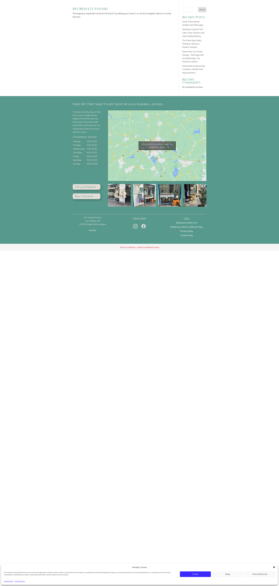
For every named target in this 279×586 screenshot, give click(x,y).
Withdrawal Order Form (186, 223)
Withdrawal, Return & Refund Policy (186, 227)
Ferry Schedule (85, 186)
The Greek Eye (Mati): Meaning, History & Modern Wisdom (192, 43)
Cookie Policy (9, 581)
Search (202, 10)
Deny (227, 574)
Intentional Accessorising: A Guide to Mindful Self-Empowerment (193, 69)
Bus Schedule (84, 196)
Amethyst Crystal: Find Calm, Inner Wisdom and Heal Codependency (193, 32)
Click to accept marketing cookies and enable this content (157, 145)
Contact (92, 230)
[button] (274, 567)
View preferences (259, 574)
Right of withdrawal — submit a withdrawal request (139, 247)
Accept (195, 574)
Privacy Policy (20, 581)
